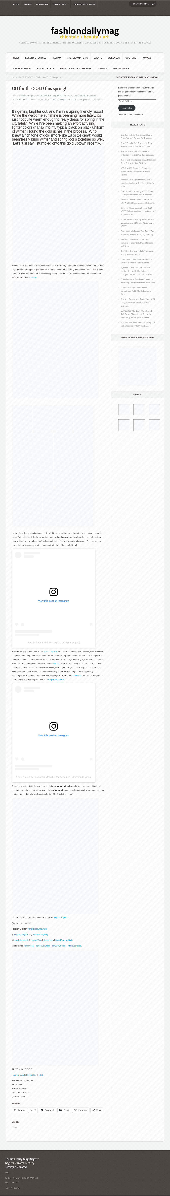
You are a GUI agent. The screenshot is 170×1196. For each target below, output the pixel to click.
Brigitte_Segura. (21, 934)
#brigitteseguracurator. (37, 929)
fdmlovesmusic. (75, 946)
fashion (56, 58)
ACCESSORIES (26, 77)
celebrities (76, 675)
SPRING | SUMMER (57, 100)
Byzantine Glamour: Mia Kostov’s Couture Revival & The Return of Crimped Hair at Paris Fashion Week (137, 271)
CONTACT (27, 4)
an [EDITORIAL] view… (63, 96)
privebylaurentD (21, 940)
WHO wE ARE (42, 4)
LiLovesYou (36, 940)
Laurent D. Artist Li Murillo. (24, 1075)
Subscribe (127, 108)
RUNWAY (146, 58)
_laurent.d (48, 940)
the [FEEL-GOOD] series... (79, 100)
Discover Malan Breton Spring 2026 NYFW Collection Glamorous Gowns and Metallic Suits (138, 211)
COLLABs (16, 100)
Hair (38, 100)
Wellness (114, 58)
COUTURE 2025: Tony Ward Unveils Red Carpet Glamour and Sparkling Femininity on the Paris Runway (137, 314)
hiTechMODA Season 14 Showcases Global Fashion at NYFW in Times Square (136, 171)
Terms (17, 1187)
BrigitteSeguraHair (56, 679)
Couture (130, 58)
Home (14, 77)
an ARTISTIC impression (85, 96)
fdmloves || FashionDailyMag (37, 946)
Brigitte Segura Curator (75, 68)
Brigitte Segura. (61, 917)
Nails (41, 1075)
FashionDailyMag (40, 934)
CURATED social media (84, 4)
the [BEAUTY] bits (77, 58)
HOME (16, 4)
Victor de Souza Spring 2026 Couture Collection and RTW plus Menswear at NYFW (137, 223)
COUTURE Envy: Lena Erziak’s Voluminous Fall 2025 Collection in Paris (136, 291)
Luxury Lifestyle (35, 58)
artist (46, 652)
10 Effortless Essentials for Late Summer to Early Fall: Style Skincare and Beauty (137, 242)
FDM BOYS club (46, 68)
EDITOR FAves (29, 100)
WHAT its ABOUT (60, 4)
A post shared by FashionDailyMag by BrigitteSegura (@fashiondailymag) (53, 777)
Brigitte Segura (28, 96)
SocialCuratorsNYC (64, 940)
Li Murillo (53, 652)
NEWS (16, 58)
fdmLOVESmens (59, 946)
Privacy (9, 1187)
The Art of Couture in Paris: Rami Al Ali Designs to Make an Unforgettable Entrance (138, 302)
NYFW (34, 278)
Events (97, 58)
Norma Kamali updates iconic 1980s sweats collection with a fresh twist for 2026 (138, 183)
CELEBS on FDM (22, 68)
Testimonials (121, 68)
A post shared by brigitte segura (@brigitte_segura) (53, 642)
